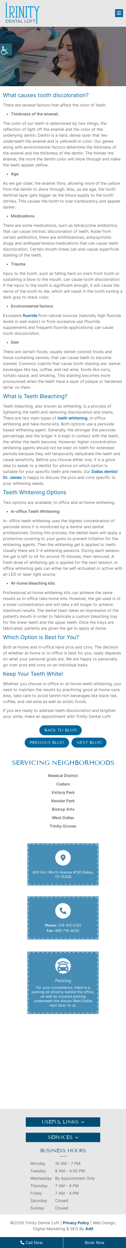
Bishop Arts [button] (63, 809)
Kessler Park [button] (63, 800)
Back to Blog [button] (56, 730)
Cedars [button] (63, 783)
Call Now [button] (31, 1242)
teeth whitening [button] (72, 418)
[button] (6, 49)
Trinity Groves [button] (63, 826)
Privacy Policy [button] (76, 1222)
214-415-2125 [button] (68, 924)
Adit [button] (89, 1228)
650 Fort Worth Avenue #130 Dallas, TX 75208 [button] (63, 872)
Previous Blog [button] (50, 742)
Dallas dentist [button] (105, 471)
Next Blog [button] (92, 742)
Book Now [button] (94, 1242)
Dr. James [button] (12, 477)
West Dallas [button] (63, 817)
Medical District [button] (63, 775)
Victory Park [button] (63, 792)
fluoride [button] (30, 315)
